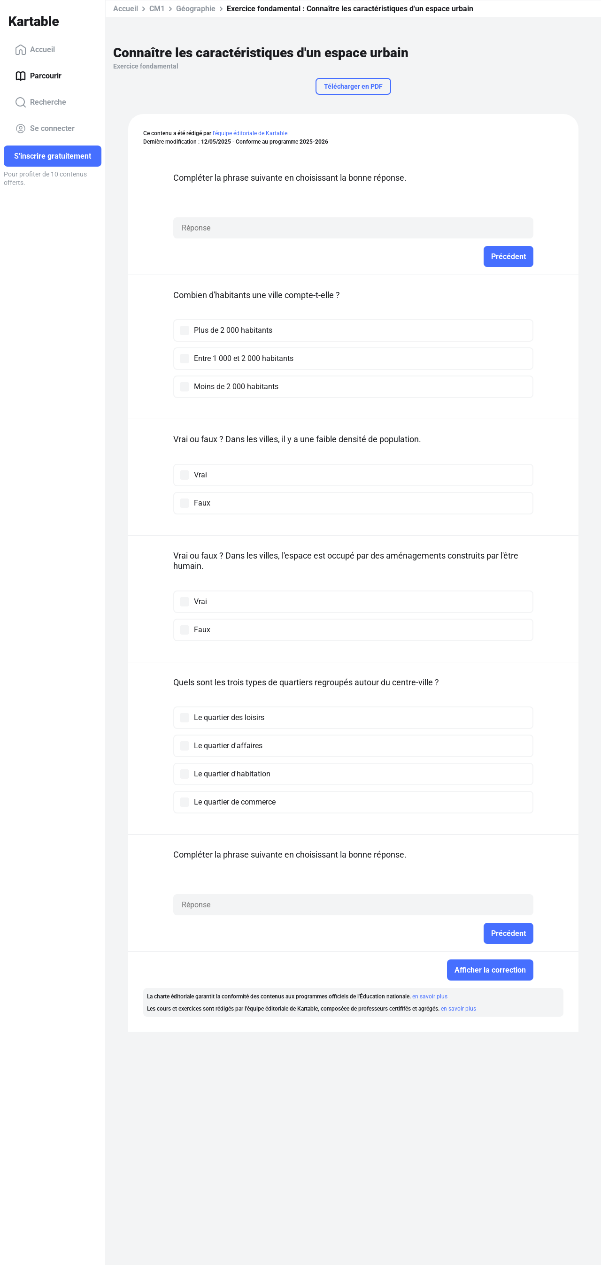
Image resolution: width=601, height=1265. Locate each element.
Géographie (196, 8)
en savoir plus (429, 996)
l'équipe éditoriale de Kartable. (251, 133)
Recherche (40, 102)
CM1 (157, 8)
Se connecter (45, 128)
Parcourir (38, 76)
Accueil (35, 49)
